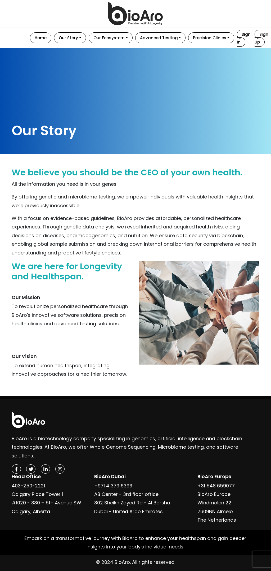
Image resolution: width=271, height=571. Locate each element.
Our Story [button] (68, 38)
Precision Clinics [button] (209, 38)
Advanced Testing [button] (159, 38)
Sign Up (261, 38)
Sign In (244, 38)
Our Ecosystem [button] (109, 38)
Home (41, 38)
